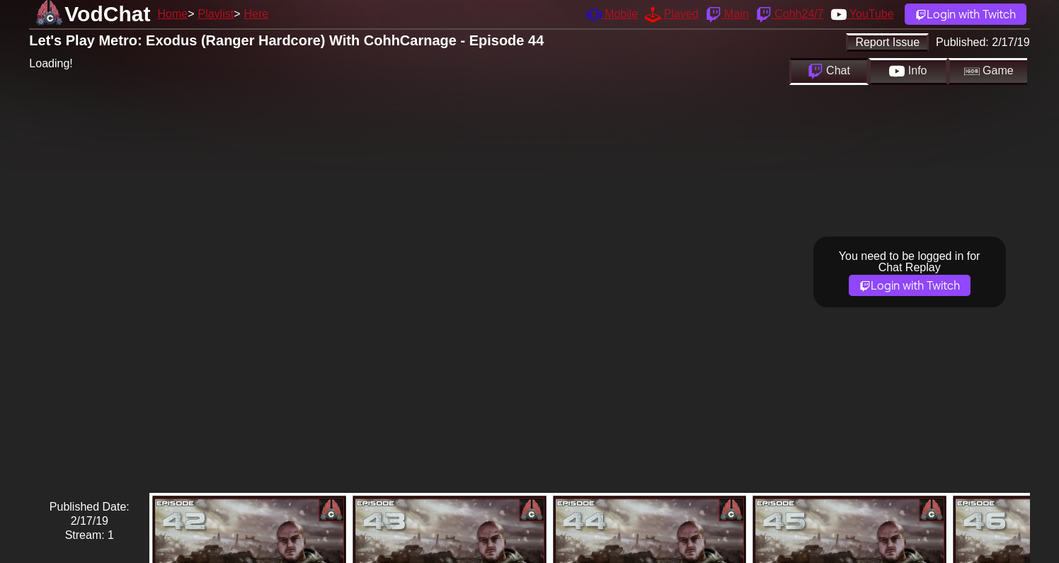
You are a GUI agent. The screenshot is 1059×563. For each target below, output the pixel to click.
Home (172, 14)
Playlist (216, 14)
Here (256, 14)
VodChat (107, 13)
